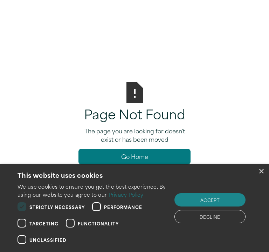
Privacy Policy (126, 194)
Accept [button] (210, 199)
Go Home (134, 156)
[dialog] (134, 208)
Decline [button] (210, 216)
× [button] (261, 171)
